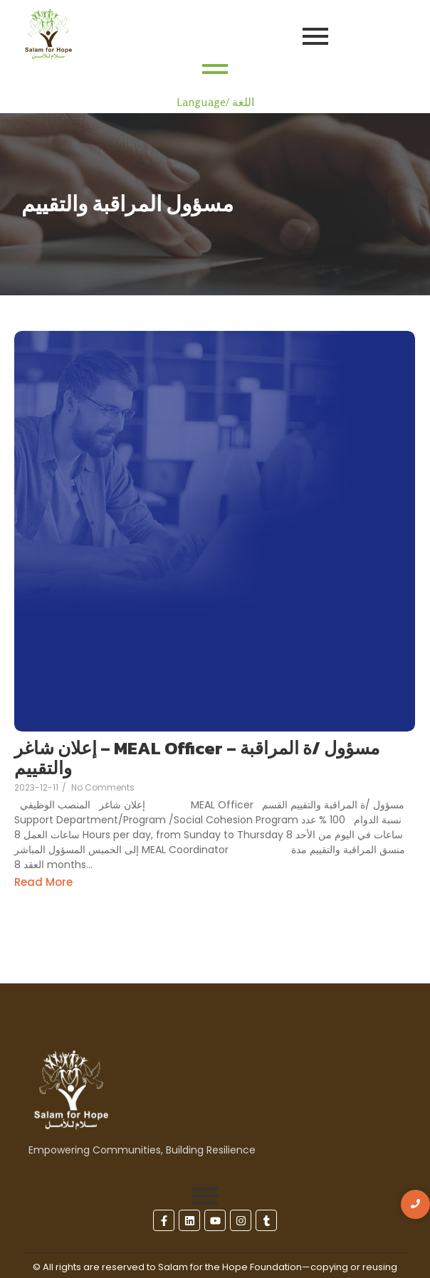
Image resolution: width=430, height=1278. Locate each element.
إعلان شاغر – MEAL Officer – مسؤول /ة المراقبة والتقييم (196, 758)
